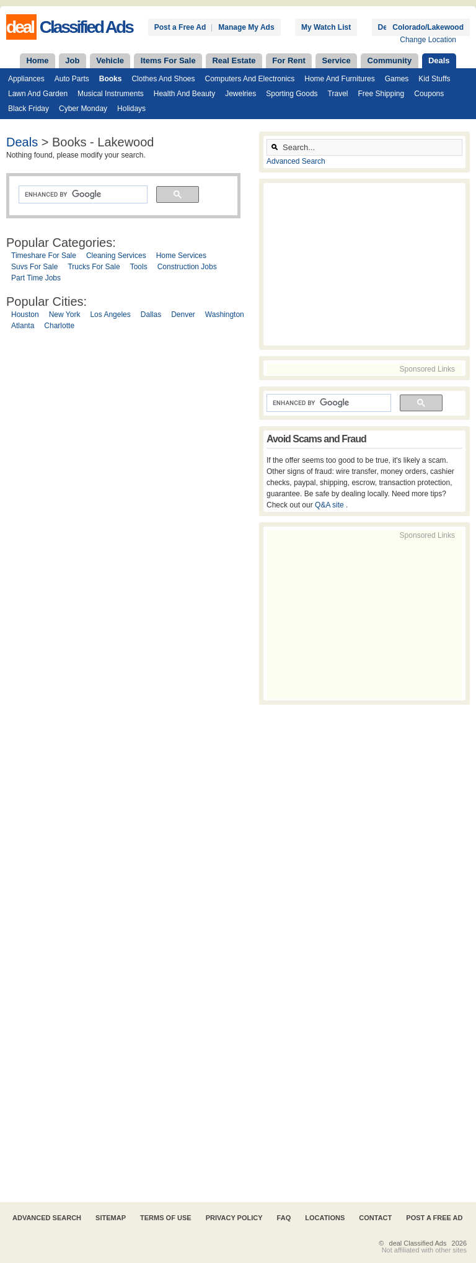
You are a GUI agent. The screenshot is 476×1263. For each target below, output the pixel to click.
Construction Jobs (187, 266)
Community (390, 60)
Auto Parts (72, 78)
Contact (375, 1217)
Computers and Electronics (250, 78)
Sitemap (110, 1217)
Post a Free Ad (180, 27)
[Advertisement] (129, 768)
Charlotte (59, 325)
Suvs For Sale (34, 266)
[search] (82, 194)
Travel (338, 93)
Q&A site (330, 505)
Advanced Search (296, 161)
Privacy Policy (234, 1217)
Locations (325, 1217)
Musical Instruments (110, 93)
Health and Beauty (184, 93)
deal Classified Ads (418, 1243)
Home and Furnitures (339, 78)
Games (397, 78)
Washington (224, 314)
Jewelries (240, 93)
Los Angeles (110, 314)
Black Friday (28, 108)
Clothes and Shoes (163, 78)
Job (72, 60)
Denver (183, 314)
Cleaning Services (116, 255)
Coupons (429, 93)
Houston (25, 314)
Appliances (26, 78)
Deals (439, 60)
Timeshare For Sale (43, 255)
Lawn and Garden (38, 93)
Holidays (131, 108)
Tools (139, 266)
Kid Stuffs (434, 78)
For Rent (288, 60)
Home (37, 60)
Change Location (428, 39)
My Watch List (326, 27)
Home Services (181, 255)
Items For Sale (168, 60)
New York (65, 314)
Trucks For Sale (94, 266)
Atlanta (22, 325)
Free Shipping (381, 93)
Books (110, 78)
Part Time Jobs (36, 278)
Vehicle (110, 60)
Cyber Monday (83, 108)
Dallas (151, 314)
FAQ (284, 1217)
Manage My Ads (246, 27)
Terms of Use (166, 1217)
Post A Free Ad (434, 1217)
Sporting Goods (291, 93)
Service (336, 60)
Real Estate (233, 60)
